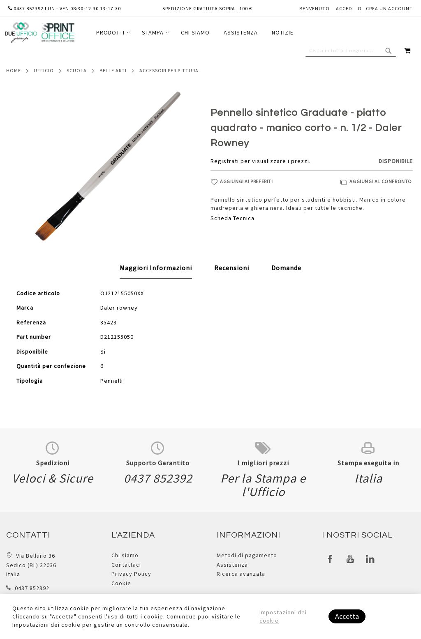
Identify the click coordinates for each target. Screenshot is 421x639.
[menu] (194, 32)
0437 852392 (32, 588)
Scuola (77, 70)
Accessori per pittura (169, 70)
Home (13, 70)
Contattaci (126, 564)
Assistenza (232, 564)
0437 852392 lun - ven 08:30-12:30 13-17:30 (64, 8)
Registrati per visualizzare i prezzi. (260, 161)
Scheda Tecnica (232, 218)
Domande (286, 268)
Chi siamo (125, 555)
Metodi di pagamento (247, 555)
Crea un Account (389, 8)
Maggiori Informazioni (156, 268)
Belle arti (113, 70)
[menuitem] (112, 32)
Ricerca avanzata (241, 573)
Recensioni (231, 268)
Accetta (347, 616)
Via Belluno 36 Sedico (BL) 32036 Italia (31, 565)
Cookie (121, 583)
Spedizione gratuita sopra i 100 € (207, 8)
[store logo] (39, 32)
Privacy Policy (131, 573)
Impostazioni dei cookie (283, 616)
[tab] (156, 268)
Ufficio (44, 70)
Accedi (345, 8)
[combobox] (350, 50)
